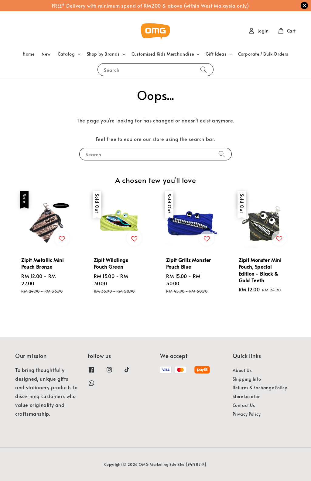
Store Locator (246, 396)
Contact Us (244, 405)
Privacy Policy (247, 414)
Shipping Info (247, 379)
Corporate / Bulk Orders (263, 54)
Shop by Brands (103, 54)
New (46, 54)
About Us (242, 370)
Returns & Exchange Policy (260, 387)
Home (28, 54)
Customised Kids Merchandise (163, 54)
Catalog (66, 54)
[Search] (203, 69)
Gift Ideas (216, 54)
